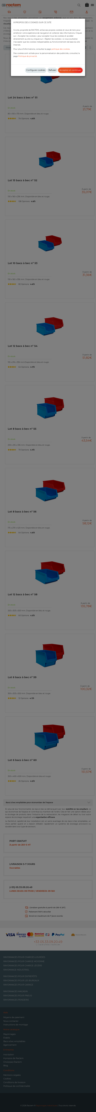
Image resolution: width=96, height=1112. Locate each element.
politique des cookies (60, 49)
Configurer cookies (35, 70)
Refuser (52, 70)
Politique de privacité (27, 56)
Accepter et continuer (70, 70)
